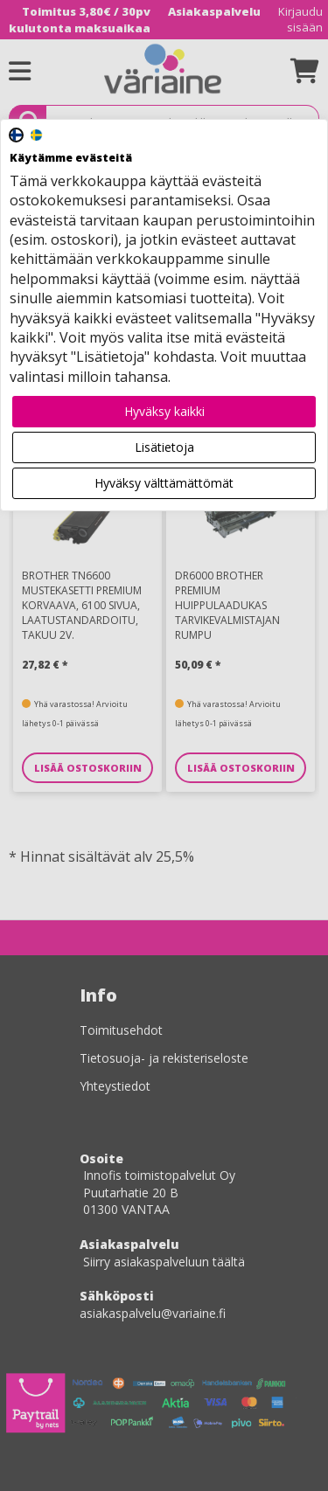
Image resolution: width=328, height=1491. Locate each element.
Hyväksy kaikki (164, 411)
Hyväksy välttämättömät (164, 483)
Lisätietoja (164, 447)
